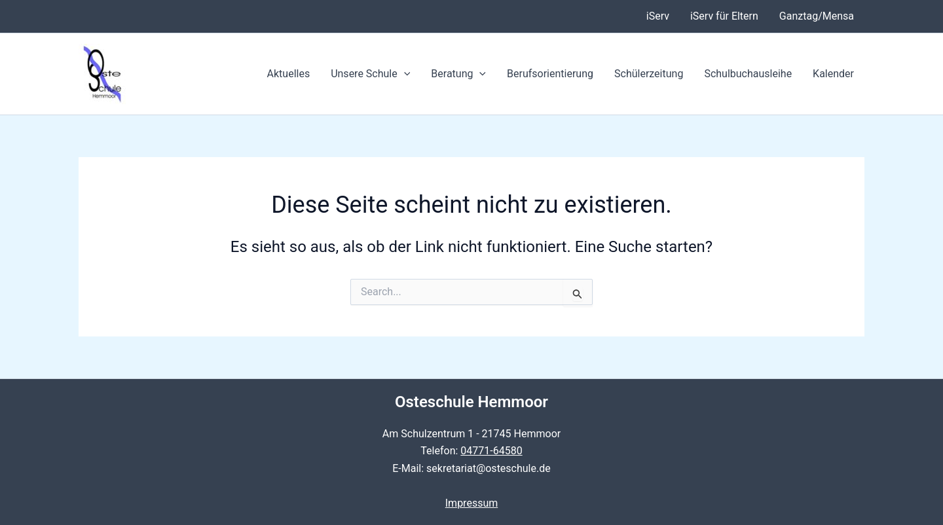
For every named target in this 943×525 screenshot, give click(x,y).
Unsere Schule (370, 74)
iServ (657, 16)
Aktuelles (288, 73)
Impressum (471, 503)
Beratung (458, 74)
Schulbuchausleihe (748, 73)
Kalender (833, 73)
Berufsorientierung (550, 73)
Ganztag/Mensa (816, 16)
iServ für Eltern (724, 16)
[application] (404, 74)
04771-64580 (491, 450)
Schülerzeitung (648, 73)
